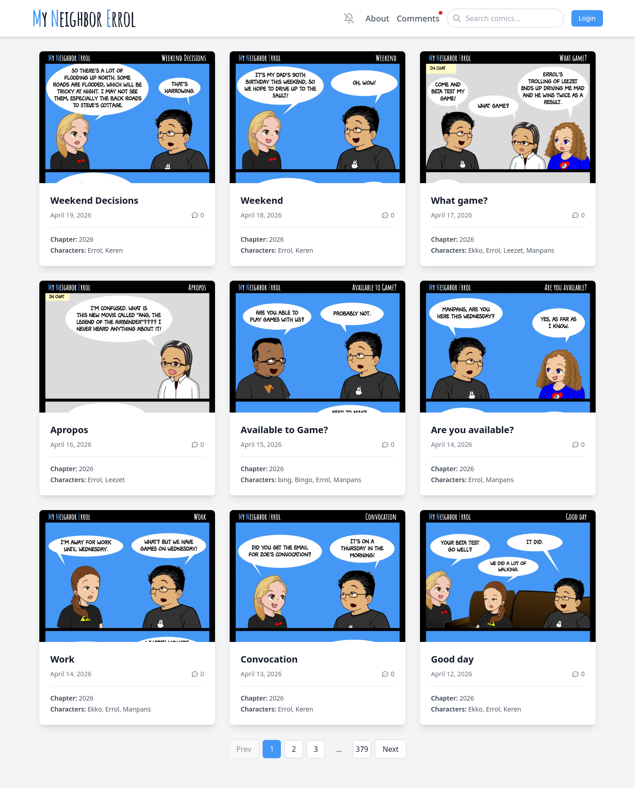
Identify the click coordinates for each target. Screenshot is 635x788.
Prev (244, 749)
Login (587, 18)
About (377, 18)
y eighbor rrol (84, 18)
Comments (418, 18)
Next (390, 749)
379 (362, 749)
